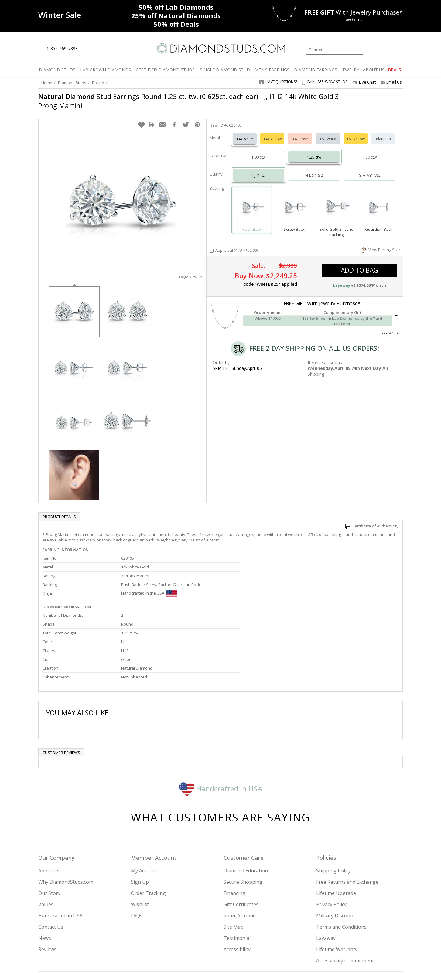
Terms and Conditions (341, 864)
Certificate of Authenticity (371, 520)
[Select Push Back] (252, 201)
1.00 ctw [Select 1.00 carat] (258, 151)
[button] (141, 118)
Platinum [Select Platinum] (383, 132)
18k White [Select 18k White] (328, 132)
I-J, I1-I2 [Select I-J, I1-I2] (258, 169)
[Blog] (360, 937)
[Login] (371, 49)
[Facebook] (330, 937)
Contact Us (50, 864)
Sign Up (140, 819)
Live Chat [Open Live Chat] (364, 82)
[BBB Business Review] (174, 960)
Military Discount (335, 853)
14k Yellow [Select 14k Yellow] (272, 132)
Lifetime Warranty (336, 887)
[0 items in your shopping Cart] (399, 49)
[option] (74, 305)
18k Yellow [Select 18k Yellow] (356, 132)
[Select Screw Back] (294, 201)
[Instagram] (300, 937)
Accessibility (237, 887)
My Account (144, 808)
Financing (234, 831)
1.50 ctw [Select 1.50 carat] (370, 151)
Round (98, 82)
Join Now (245, 935)
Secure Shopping (243, 819)
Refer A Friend (240, 853)
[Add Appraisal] (212, 245)
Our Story (49, 831)
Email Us (391, 82)
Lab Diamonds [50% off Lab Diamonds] (176, 7)
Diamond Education (246, 808)
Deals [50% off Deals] (176, 24)
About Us (49, 808)
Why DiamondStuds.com (65, 819)
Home (46, 82)
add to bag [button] (359, 264)
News (44, 875)
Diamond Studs (72, 82)
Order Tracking (148, 831)
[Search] (334, 50)
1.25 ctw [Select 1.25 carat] (314, 151)
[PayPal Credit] (268, 960)
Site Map (234, 864)
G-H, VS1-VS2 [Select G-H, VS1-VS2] (370, 169)
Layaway (326, 875)
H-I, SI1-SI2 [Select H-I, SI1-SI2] (314, 169)
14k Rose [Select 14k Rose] (300, 132)
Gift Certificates (241, 842)
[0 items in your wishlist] (384, 49)
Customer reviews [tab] (61, 690)
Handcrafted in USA (220, 726)
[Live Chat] (87, 49)
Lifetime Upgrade (336, 831)
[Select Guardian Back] (379, 201)
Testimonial (237, 875)
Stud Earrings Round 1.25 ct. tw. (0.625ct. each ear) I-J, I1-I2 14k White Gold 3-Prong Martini (189, 101)
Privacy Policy (331, 842)
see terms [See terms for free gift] (353, 19)
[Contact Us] (101, 49)
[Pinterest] (344, 937)
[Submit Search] (358, 50)
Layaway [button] (341, 279)
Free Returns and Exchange (347, 819)
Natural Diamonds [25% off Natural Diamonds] (176, 15)
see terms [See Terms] (390, 326)
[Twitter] (316, 937)
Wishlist (140, 842)
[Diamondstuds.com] (220, 48)
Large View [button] (191, 270)
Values (45, 842)
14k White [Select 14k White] (244, 132)
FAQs (136, 853)
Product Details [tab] (59, 510)
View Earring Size (380, 243)
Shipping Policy (333, 808)
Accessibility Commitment (345, 898)
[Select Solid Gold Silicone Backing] (336, 201)
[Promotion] (59, 15)
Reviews (47, 887)
